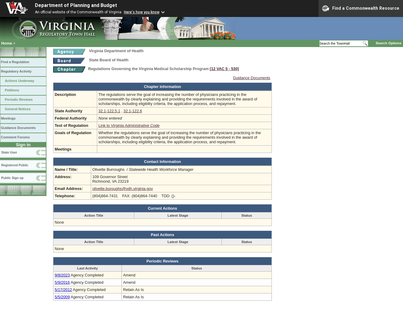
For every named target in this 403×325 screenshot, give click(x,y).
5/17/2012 (63, 289)
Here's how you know (141, 12)
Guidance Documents (18, 128)
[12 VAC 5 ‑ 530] (224, 68)
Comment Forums (15, 137)
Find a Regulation (15, 62)
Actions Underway (19, 81)
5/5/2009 (62, 297)
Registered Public (14, 165)
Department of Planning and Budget (76, 5)
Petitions (12, 90)
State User (9, 152)
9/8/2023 (62, 275)
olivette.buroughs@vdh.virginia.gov (122, 188)
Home (6, 43)
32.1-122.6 (133, 111)
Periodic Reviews (19, 99)
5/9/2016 (62, 282)
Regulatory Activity (16, 71)
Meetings (8, 118)
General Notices (18, 109)
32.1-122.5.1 (109, 111)
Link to (128, 125)
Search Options (388, 43)
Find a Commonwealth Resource (360, 8)
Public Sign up (12, 178)
